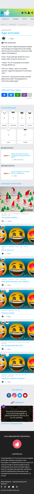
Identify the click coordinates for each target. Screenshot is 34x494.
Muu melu (4, 213)
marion (25, 246)
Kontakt (4, 484)
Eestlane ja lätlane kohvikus (13, 378)
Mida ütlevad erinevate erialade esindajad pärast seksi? (20, 155)
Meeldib (4, 125)
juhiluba (18, 342)
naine (27, 342)
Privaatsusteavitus (19, 481)
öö (16, 310)
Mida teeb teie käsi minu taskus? (15, 281)
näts (11, 376)
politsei (3, 343)
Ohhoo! (30, 125)
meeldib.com (25, 213)
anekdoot (11, 246)
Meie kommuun (6, 481)
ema (9, 213)
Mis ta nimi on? (7, 250)
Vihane (25, 142)
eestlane (18, 374)
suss (9, 215)
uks (19, 310)
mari (21, 246)
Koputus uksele (7, 313)
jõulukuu (17, 213)
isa (12, 213)
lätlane (3, 376)
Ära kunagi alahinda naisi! (12, 345)
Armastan (13, 125)
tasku (17, 279)
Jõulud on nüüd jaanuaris (11, 424)
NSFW (24, 19)
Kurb (8, 142)
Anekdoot (5, 19)
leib (8, 376)
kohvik (23, 374)
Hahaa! (22, 125)
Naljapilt (16, 19)
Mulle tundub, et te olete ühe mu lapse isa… (20, 172)
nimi (2, 248)
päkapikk (4, 215)
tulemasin (23, 279)
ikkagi (17, 246)
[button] (2, 13)
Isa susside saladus (9, 217)
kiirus (23, 342)
